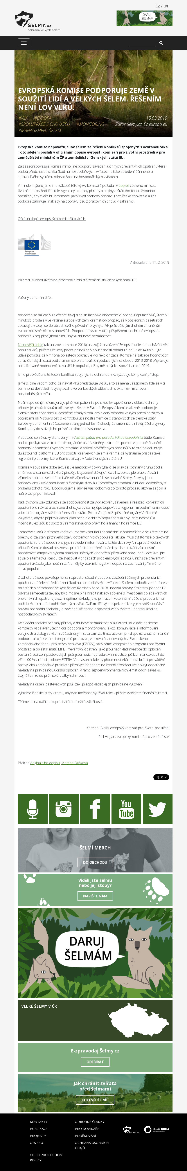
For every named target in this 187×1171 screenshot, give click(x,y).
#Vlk (23, 118)
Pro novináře (87, 1128)
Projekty (38, 1135)
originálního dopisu (45, 762)
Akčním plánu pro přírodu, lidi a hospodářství (108, 437)
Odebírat (95, 1061)
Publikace (39, 1128)
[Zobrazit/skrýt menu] (24, 42)
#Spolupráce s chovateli (44, 124)
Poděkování (85, 1135)
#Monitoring (90, 124)
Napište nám (95, 896)
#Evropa (43, 118)
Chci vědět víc (95, 1100)
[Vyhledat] (142, 43)
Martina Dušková (74, 762)
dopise (124, 185)
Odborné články (89, 1121)
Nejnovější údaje (30, 344)
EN (166, 6)
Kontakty (39, 1121)
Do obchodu (95, 862)
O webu (36, 1142)
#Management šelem (39, 130)
